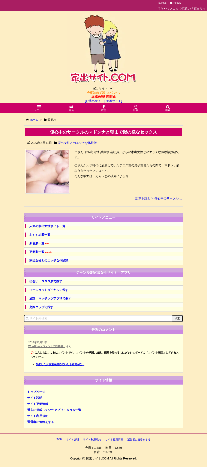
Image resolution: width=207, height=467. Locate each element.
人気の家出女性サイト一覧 (47, 226)
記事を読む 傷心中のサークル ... (158, 198)
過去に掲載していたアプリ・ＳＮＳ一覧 (54, 410)
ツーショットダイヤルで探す (48, 289)
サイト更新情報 (37, 404)
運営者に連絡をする (40, 422)
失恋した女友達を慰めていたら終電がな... (60, 364)
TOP (59, 439)
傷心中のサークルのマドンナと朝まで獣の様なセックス (103, 132)
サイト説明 (34, 398)
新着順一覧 (39, 243)
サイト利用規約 (37, 416)
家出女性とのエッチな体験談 (77, 143)
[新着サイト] (113, 101)
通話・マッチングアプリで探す (50, 298)
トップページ (36, 392)
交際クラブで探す (41, 307)
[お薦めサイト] (95, 101)
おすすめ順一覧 (39, 234)
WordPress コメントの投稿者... (46, 346)
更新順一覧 (40, 252)
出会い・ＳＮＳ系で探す (45, 281)
